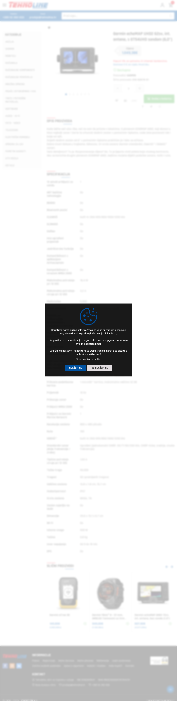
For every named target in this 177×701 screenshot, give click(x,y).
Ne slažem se (99, 368)
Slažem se (75, 368)
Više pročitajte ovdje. (88, 359)
